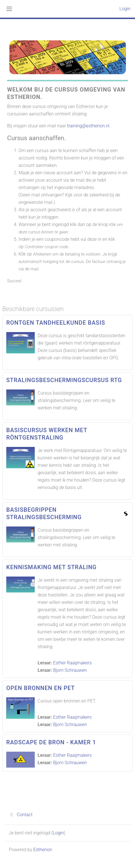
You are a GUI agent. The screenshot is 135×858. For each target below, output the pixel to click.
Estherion (42, 849)
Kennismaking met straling (51, 567)
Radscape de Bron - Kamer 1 (51, 742)
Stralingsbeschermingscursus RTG (64, 380)
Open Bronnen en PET (40, 688)
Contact (20, 814)
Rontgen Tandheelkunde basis (55, 322)
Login (124, 8)
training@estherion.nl (88, 126)
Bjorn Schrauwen (70, 670)
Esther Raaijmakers (72, 663)
